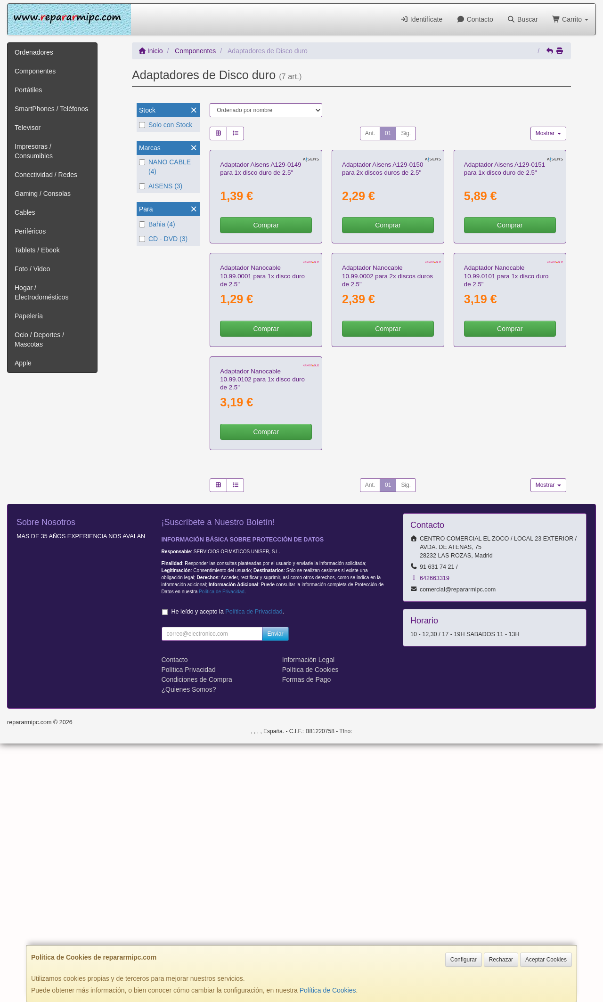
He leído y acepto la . (227, 870)
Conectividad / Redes (46, 174)
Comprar (265, 311)
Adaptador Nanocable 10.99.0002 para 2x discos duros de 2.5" (387, 448)
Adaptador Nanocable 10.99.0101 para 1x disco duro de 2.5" (506, 448)
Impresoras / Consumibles (34, 151)
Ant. (370, 133)
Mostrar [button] (548, 133)
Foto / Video (32, 269)
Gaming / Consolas (43, 193)
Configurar (463, 959)
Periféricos (30, 231)
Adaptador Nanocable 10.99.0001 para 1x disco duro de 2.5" (262, 448)
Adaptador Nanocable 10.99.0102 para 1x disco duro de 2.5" (262, 638)
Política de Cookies (328, 990)
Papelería (29, 316)
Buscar (522, 19)
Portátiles (28, 90)
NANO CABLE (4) (165, 166)
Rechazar (501, 959)
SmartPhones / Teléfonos (51, 109)
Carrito (570, 19)
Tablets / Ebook (37, 250)
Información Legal (308, 918)
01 (388, 133)
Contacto (474, 19)
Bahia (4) (157, 224)
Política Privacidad (189, 928)
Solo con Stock (165, 125)
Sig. (406, 133)
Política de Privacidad (221, 850)
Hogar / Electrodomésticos (41, 292)
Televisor (28, 127)
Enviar (275, 892)
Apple (23, 363)
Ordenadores (34, 52)
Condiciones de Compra (197, 938)
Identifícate (421, 19)
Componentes (35, 71)
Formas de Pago (306, 938)
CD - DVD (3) (163, 238)
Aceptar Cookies (546, 959)
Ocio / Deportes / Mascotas (39, 339)
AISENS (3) (160, 186)
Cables (25, 212)
